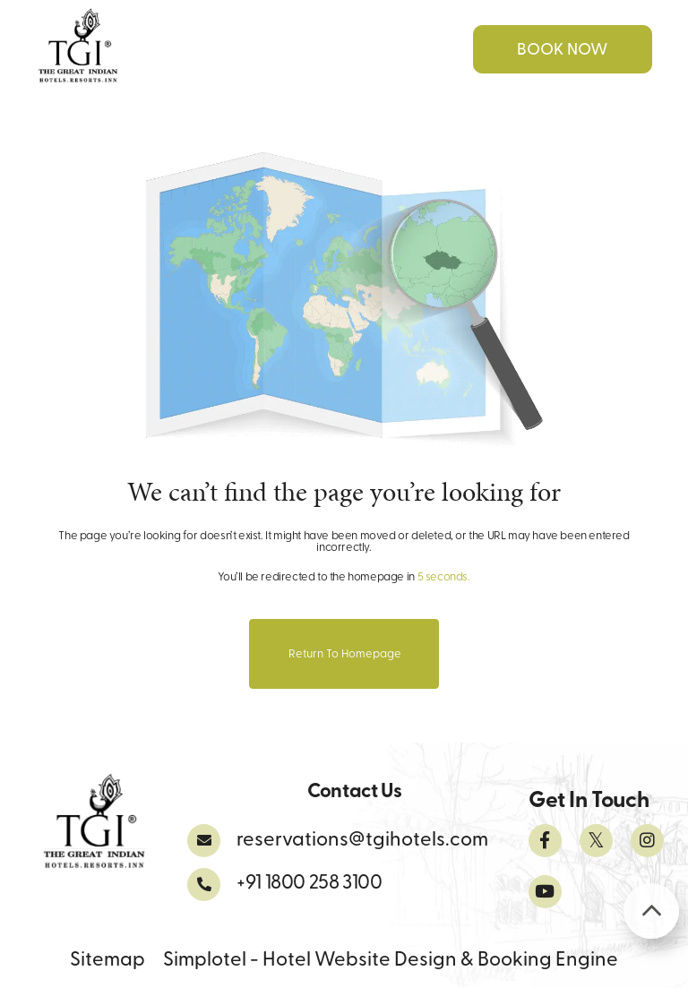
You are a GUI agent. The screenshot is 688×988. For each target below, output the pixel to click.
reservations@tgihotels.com (362, 840)
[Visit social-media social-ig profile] (647, 840)
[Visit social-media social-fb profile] (545, 840)
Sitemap (107, 960)
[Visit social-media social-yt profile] (545, 891)
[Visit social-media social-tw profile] (596, 840)
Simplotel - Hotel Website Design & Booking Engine (390, 960)
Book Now (562, 50)
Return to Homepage (344, 654)
